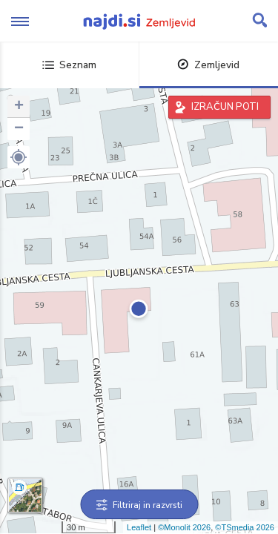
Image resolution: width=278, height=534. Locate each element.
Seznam (69, 65)
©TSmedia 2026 (244, 527)
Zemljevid (208, 65)
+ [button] (19, 107)
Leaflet (139, 527)
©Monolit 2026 (184, 527)
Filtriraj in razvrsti (139, 505)
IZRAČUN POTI (225, 106)
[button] (18, 157)
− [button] (19, 129)
